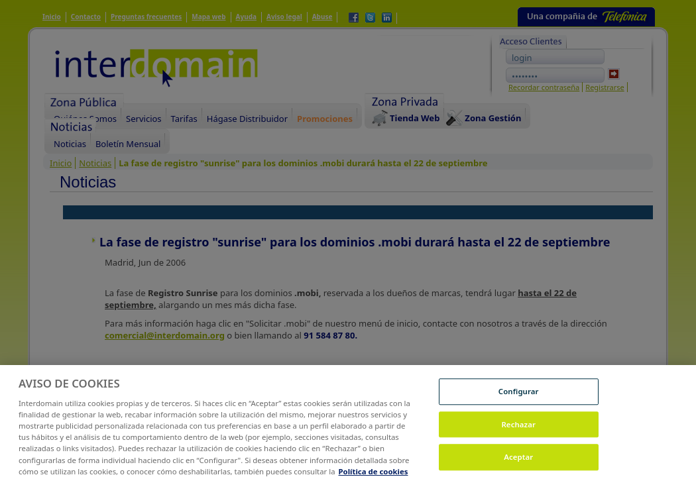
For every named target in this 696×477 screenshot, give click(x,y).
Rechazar (518, 429)
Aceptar (518, 462)
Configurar (518, 396)
